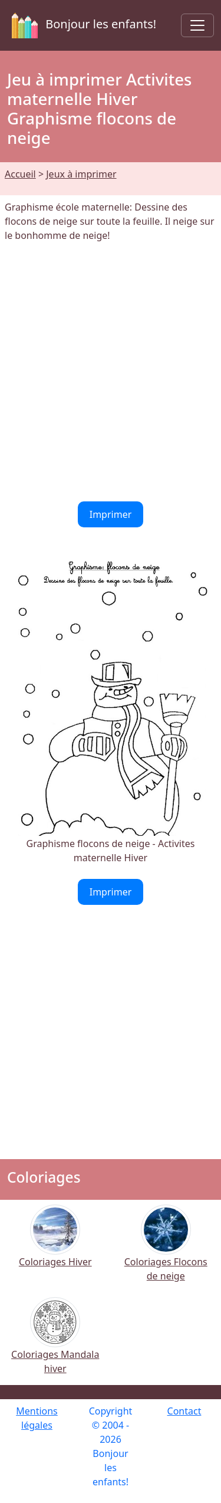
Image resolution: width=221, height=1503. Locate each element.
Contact (184, 1410)
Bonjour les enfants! (81, 25)
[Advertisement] (110, 372)
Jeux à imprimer (81, 174)
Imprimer (111, 514)
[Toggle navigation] (197, 25)
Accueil (20, 174)
